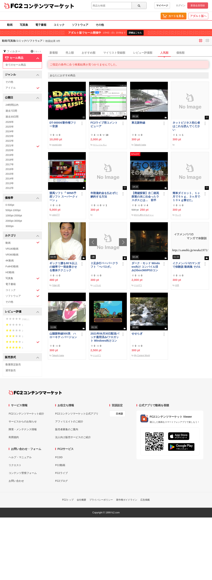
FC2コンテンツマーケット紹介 (26, 413)
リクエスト (15, 465)
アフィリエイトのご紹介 (69, 421)
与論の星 (56, 285)
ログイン (180, 5)
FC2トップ (68, 499)
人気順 (164, 52)
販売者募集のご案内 (66, 429)
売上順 (70, 52)
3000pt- (9, 226)
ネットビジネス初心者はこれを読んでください (186, 126)
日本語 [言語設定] (119, 413)
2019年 (9, 155)
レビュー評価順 (142, 52)
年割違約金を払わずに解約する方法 (104, 194)
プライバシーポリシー (101, 499)
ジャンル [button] (22, 75)
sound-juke (57, 145)
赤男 (177, 285)
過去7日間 (11, 110)
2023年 (9, 136)
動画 (10, 24)
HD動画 (9, 272)
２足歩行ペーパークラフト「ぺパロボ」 (104, 265)
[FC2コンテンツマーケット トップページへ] (35, 392)
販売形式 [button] (22, 357)
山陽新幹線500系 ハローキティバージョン (63, 335)
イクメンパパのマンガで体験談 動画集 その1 (186, 265)
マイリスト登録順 (114, 52)
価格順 (180, 52)
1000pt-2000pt (13, 215)
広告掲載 (145, 499)
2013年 (9, 183)
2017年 (9, 164)
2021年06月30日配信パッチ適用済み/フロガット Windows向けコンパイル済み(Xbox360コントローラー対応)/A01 (104, 337)
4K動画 (9, 260)
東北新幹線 (138, 122)
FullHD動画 (11, 266)
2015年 (9, 173)
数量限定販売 (13, 364)
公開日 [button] (22, 98)
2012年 (9, 188)
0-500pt (9, 204)
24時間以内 (11, 104)
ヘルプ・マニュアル (20, 457)
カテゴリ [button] (22, 236)
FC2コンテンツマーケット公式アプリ (76, 413)
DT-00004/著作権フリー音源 (62, 124)
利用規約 (14, 437)
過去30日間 (11, 116)
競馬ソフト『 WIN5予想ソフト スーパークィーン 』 (63, 196)
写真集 (24, 24)
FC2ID (59, 457)
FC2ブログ (61, 480)
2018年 (9, 159)
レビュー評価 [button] (22, 312)
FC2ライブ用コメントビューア (104, 124)
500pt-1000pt (13, 210)
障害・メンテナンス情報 (23, 429)
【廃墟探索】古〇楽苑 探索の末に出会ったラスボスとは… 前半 (145, 196)
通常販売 (10, 370)
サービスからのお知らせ (23, 421)
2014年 (9, 178)
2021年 (22, 146)
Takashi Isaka (140, 145)
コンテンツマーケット (48, 6)
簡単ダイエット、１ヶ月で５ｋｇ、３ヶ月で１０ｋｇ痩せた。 (186, 196)
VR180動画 (11, 248)
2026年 (9, 121)
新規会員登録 (198, 5)
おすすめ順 (88, 52)
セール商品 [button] (22, 58)
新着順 (53, 52)
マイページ (162, 5)
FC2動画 (60, 465)
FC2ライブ (61, 473)
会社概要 (81, 499)
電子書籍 (40, 24)
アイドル (22, 88)
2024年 (9, 131)
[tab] (130, 53)
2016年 (9, 169)
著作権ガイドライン (126, 499)
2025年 (9, 126)
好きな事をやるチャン (144, 215)
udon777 (56, 215)
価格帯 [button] (22, 198)
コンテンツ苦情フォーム (23, 473)
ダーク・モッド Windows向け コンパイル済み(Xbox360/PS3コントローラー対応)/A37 (146, 267)
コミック (59, 24)
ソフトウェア (80, 24)
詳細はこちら (135, 32)
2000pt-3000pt (13, 220)
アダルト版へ (198, 15)
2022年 (9, 140)
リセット (36, 51)
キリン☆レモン (100, 145)
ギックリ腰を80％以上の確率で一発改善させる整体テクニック (63, 267)
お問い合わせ (16, 480)
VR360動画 (11, 254)
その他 (100, 24)
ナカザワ (138, 285)
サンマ (178, 215)
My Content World (142, 355)
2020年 (9, 150)
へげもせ (97, 285)
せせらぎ (137, 333)
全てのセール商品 (15, 64)
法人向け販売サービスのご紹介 (73, 437)
